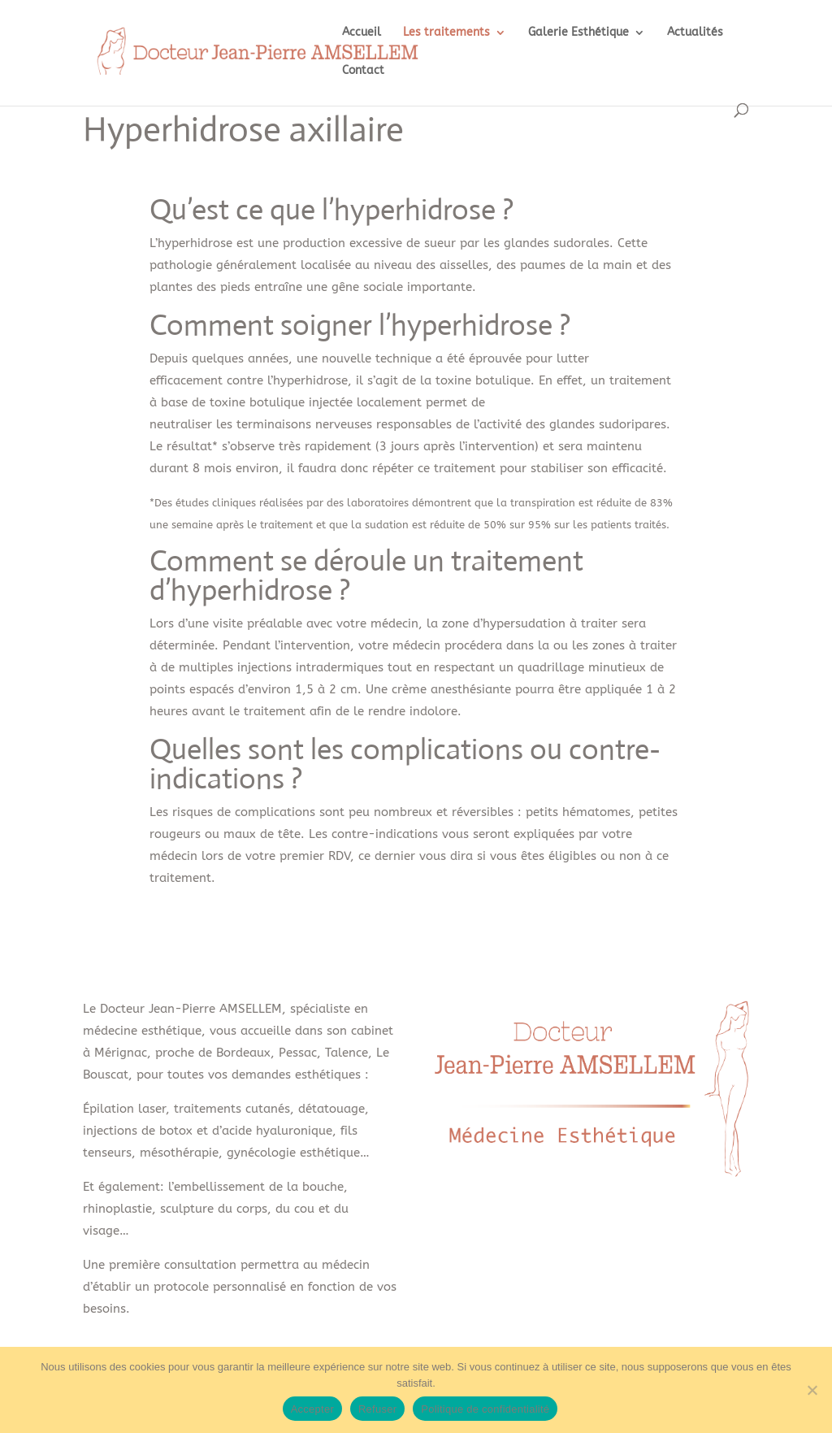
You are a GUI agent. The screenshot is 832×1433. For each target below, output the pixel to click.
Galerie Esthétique (578, 33)
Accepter (312, 1409)
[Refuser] (812, 1390)
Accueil (361, 33)
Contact (363, 71)
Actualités (695, 33)
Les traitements (446, 33)
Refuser (377, 1409)
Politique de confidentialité (485, 1409)
